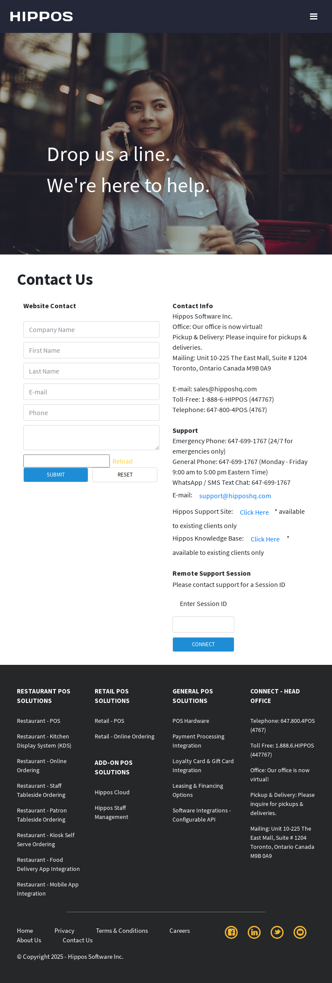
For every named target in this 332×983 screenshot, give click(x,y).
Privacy (64, 930)
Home (25, 930)
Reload (122, 461)
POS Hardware (190, 721)
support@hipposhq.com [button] (235, 495)
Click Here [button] (254, 512)
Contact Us (78, 940)
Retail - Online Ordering (124, 736)
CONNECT (203, 644)
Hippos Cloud (112, 792)
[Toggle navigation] (314, 16)
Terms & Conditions (122, 930)
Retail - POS (109, 721)
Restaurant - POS (38, 721)
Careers (179, 930)
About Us (29, 940)
